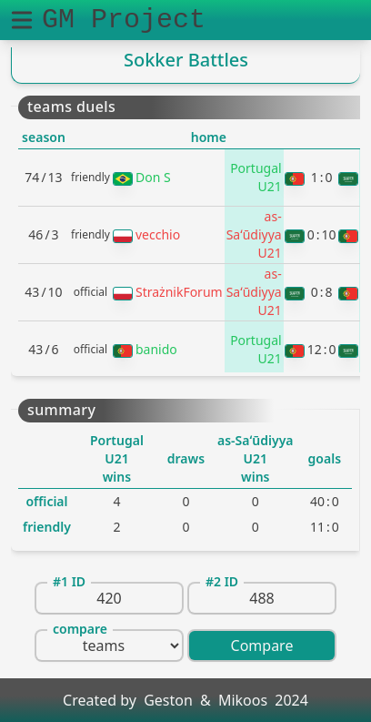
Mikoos (242, 700)
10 (322, 177)
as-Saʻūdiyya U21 (254, 234)
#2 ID (222, 581)
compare (80, 628)
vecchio (157, 234)
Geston (168, 700)
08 (322, 291)
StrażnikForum (179, 291)
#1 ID (69, 581)
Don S (153, 177)
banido (156, 349)
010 (321, 234)
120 (321, 349)
